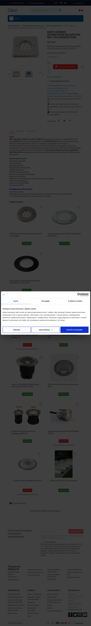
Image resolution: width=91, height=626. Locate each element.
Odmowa (16, 330)
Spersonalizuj (45, 330)
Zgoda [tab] (15, 301)
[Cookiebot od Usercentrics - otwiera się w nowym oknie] (78, 294)
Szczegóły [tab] (45, 301)
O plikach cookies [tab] (75, 301)
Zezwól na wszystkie (74, 330)
